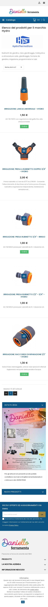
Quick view (24, 90)
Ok (23, 602)
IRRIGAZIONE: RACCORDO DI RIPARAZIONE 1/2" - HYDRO (24, 355)
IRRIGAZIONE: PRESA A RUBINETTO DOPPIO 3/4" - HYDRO (24, 170)
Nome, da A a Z (14, 67)
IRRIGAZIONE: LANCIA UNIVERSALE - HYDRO (24, 108)
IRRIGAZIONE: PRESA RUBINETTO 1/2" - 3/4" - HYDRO (24, 295)
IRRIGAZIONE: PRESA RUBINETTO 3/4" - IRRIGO (24, 236)
